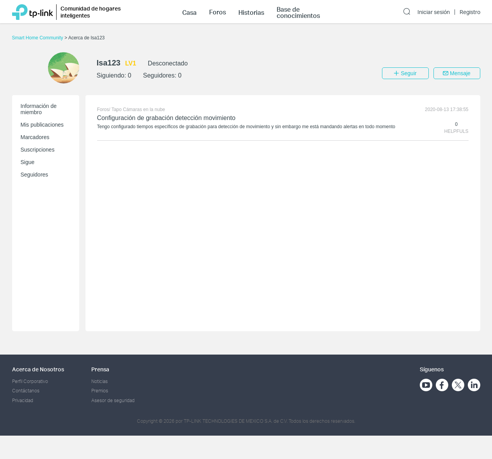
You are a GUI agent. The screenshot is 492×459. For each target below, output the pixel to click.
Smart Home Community (38, 38)
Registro (470, 12)
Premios (99, 391)
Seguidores (34, 174)
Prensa (100, 369)
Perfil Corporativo (30, 381)
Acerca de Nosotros (38, 369)
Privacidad (22, 400)
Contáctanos (25, 391)
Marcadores (35, 137)
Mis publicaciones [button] (42, 125)
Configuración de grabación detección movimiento (166, 118)
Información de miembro (39, 109)
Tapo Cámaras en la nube (138, 109)
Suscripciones (38, 150)
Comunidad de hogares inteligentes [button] (90, 12)
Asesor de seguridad (113, 400)
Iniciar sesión (433, 12)
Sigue (28, 162)
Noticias (99, 381)
